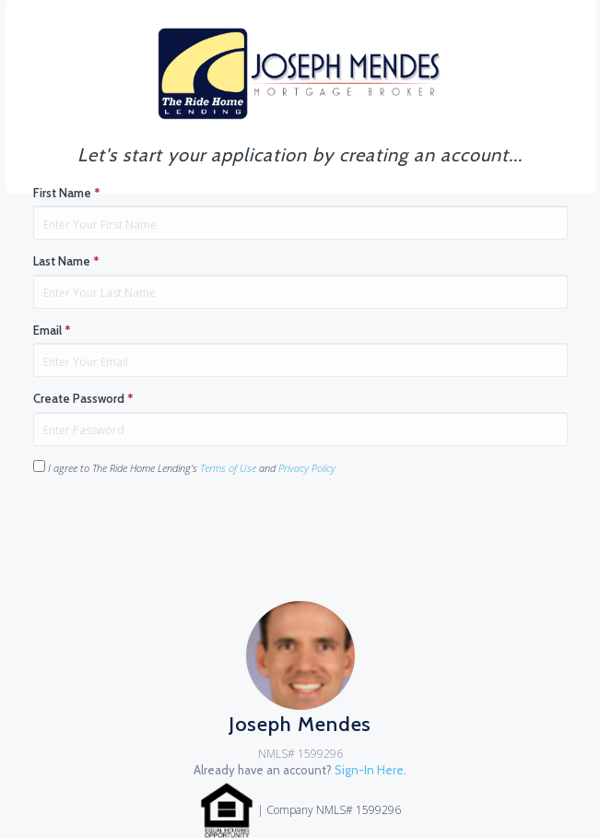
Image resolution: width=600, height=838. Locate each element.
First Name (66, 192)
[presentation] (173, 526)
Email (52, 330)
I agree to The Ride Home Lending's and (184, 467)
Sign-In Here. (370, 769)
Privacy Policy (306, 468)
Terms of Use (228, 468)
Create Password (83, 398)
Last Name (66, 261)
